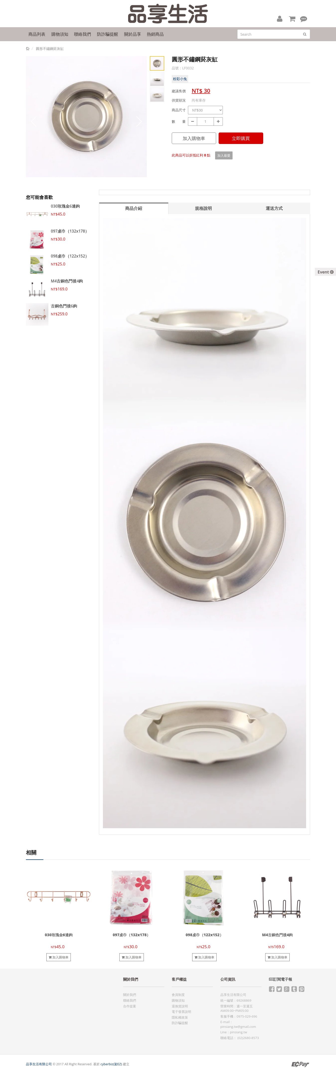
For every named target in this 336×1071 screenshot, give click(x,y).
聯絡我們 (129, 1000)
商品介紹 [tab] (133, 208)
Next (139, 121)
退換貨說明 (180, 1006)
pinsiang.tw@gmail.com (238, 1026)
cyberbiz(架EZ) (111, 1064)
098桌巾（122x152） (70, 256)
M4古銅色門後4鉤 (67, 281)
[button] (279, 18)
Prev (33, 121)
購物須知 (178, 1000)
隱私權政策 (180, 1017)
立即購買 (241, 138)
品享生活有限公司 (39, 1064)
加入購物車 (194, 138)
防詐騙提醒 (180, 1023)
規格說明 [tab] (203, 208)
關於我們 (129, 994)
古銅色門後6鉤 (64, 306)
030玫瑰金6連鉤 (65, 206)
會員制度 (178, 994)
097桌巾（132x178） (70, 231)
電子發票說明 (181, 1011)
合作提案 (129, 1006)
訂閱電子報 (280, 979)
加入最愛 (223, 155)
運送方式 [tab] (274, 208)
